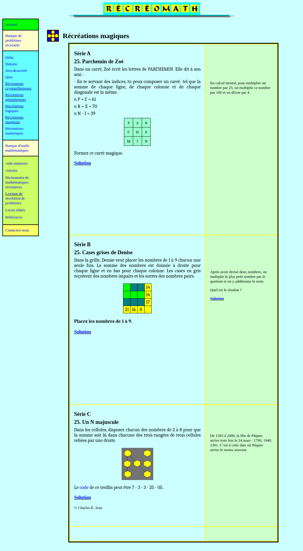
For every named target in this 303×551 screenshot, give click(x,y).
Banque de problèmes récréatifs (13, 40)
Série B (82, 244)
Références (13, 217)
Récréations (14, 106)
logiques (11, 110)
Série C (82, 414)
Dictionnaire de (17, 177)
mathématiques (17, 182)
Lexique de (13, 193)
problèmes (13, 203)
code (84, 487)
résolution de (15, 198)
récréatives (13, 187)
